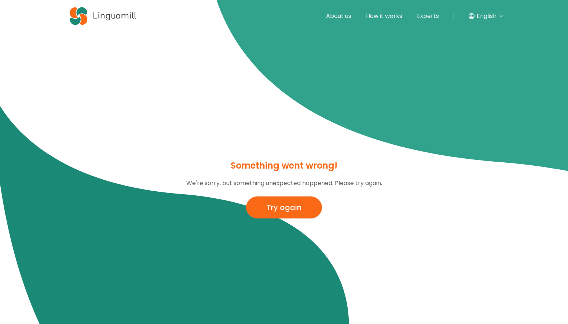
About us (338, 16)
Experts (428, 16)
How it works (384, 16)
